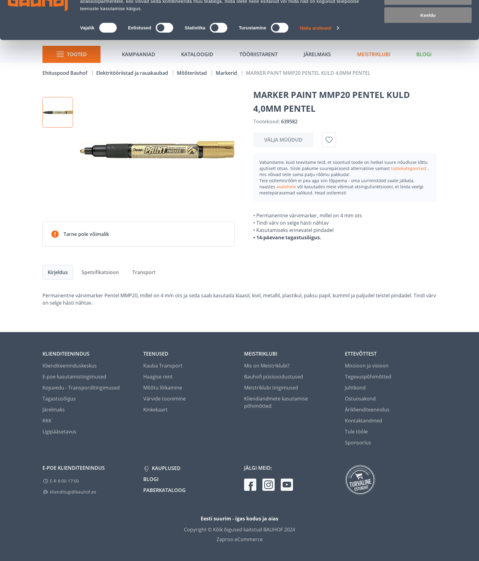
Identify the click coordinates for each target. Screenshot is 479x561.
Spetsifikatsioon (100, 272)
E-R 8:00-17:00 (64, 481)
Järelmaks (53, 409)
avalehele (286, 187)
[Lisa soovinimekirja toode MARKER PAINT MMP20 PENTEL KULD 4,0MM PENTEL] (329, 139)
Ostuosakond (360, 398)
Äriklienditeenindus (367, 409)
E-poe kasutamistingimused (74, 376)
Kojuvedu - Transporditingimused (81, 387)
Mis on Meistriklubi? (267, 365)
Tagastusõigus (59, 398)
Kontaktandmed (363, 420)
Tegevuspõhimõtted (368, 376)
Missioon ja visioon (367, 365)
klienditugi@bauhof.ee (73, 492)
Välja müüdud (283, 139)
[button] (57, 112)
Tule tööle (356, 431)
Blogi (151, 479)
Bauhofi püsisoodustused (273, 376)
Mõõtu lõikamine (162, 387)
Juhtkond (355, 387)
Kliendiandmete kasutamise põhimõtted (276, 402)
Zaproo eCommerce (240, 539)
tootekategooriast (409, 168)
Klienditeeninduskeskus (69, 365)
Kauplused (166, 468)
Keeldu (428, 51)
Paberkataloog (164, 490)
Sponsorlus (358, 442)
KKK (47, 420)
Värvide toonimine (164, 398)
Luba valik (428, 33)
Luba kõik (428, 15)
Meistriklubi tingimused (271, 387)
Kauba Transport (162, 365)
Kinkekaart (155, 409)
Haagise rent (158, 376)
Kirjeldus (58, 272)
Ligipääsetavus (59, 431)
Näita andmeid (315, 64)
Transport (143, 272)
